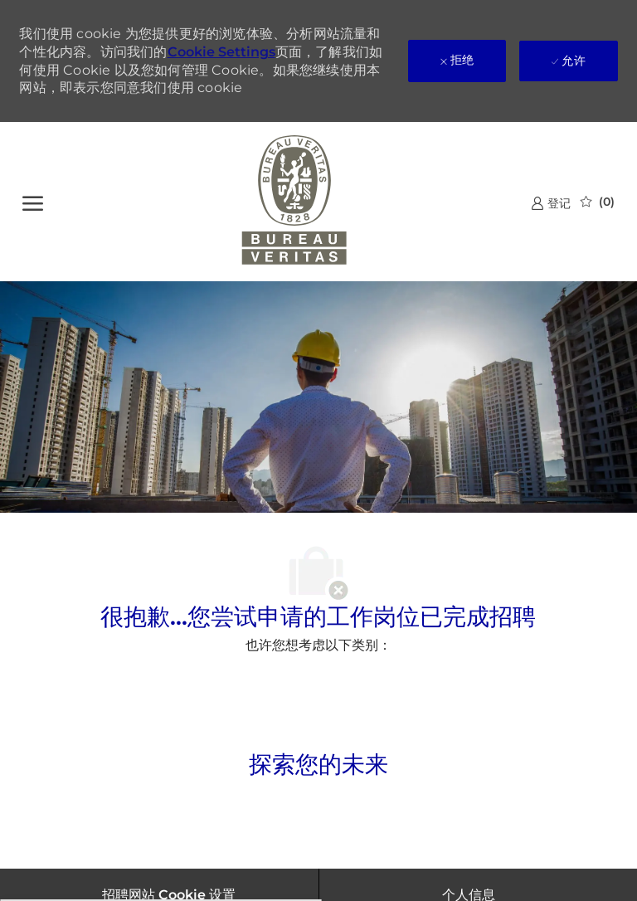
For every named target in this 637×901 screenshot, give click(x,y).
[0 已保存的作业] (598, 201)
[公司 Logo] (295, 201)
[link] (551, 203)
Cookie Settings (221, 52)
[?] (32, 201)
